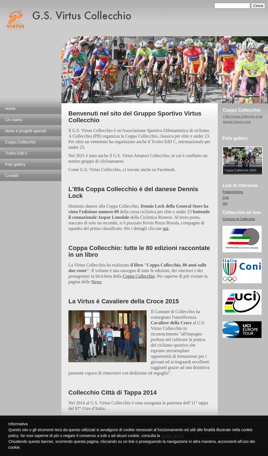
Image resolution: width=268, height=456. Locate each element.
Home (10, 108)
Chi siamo (13, 119)
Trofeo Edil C (16, 153)
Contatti (11, 175)
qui (165, 228)
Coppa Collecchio (20, 142)
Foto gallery (15, 164)
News (96, 281)
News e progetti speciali (25, 131)
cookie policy (172, 435)
